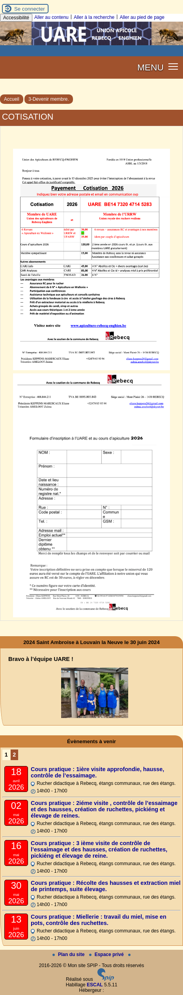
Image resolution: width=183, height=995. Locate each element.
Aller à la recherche (94, 17)
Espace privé (107, 954)
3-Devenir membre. (48, 99)
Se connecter (29, 9)
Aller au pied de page (142, 17)
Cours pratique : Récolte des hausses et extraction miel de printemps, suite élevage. (106, 886)
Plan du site (69, 954)
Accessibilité (16, 17)
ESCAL (95, 985)
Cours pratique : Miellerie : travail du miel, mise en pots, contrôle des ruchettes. (98, 920)
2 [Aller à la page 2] (14, 754)
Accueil (11, 99)
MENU (150, 67)
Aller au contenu (51, 17)
